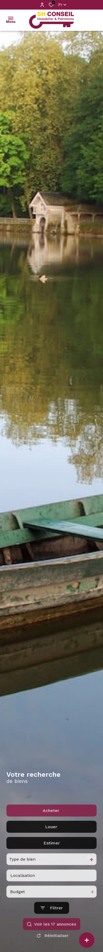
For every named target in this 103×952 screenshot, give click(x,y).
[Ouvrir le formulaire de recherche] (51, 932)
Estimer (51, 867)
